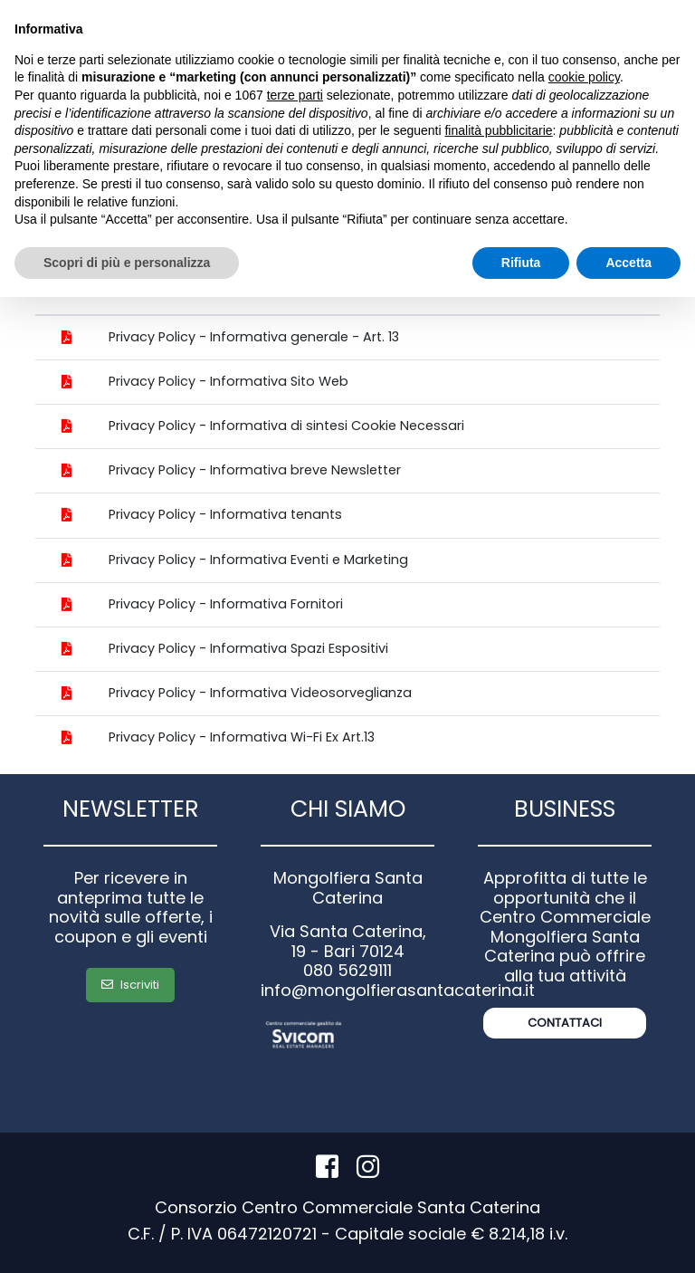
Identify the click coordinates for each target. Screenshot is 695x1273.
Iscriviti (130, 984)
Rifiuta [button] (521, 262)
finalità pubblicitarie (498, 130)
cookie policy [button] (584, 77)
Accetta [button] (628, 262)
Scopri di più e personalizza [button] (126, 262)
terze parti (295, 95)
